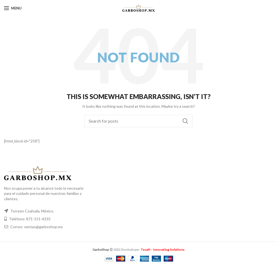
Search (185, 121)
